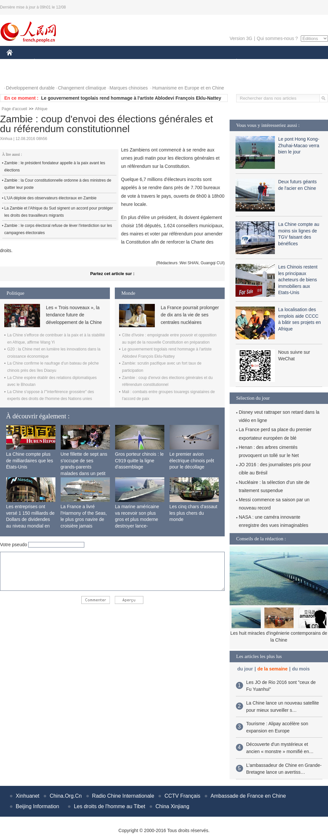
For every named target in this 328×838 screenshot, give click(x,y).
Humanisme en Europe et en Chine (188, 87)
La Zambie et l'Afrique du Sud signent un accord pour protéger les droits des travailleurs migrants (58, 212)
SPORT (259, 62)
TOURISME (287, 62)
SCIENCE (133, 62)
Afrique (41, 109)
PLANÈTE (233, 62)
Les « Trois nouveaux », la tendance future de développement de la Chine (74, 315)
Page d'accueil (14, 109)
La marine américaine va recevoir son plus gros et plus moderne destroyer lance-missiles (137, 519)
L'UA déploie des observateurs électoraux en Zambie (50, 198)
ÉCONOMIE (46, 62)
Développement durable (30, 87)
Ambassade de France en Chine (248, 796)
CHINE (18, 62)
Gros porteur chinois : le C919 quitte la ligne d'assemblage (139, 460)
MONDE (76, 62)
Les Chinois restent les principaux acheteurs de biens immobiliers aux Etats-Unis (298, 279)
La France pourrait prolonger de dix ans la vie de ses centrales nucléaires (190, 315)
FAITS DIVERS (197, 62)
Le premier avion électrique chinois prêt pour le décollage (192, 460)
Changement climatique (82, 87)
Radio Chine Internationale (123, 796)
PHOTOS (20, 75)
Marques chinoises (129, 87)
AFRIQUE (103, 62)
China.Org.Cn (66, 796)
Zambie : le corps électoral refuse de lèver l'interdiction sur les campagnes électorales (58, 229)
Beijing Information (37, 806)
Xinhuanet (27, 796)
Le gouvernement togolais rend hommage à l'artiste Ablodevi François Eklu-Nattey (131, 98)
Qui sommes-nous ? (277, 38)
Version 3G (241, 38)
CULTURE (162, 62)
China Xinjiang (172, 806)
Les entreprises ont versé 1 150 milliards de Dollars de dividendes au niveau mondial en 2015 (30, 519)
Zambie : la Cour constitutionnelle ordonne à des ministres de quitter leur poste (57, 184)
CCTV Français (182, 796)
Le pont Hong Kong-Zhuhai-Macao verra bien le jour (298, 145)
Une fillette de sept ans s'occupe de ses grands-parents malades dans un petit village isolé (84, 466)
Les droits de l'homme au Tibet (109, 806)
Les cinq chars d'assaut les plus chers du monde (193, 513)
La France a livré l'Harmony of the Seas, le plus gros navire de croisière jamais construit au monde (84, 519)
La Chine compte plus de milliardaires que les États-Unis (29, 460)
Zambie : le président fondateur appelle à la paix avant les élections (54, 166)
